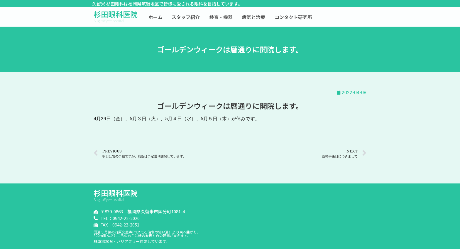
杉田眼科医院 (116, 14)
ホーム (155, 16)
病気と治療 (253, 16)
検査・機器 (221, 16)
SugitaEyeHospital (109, 20)
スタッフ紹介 (186, 16)
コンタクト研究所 (293, 16)
